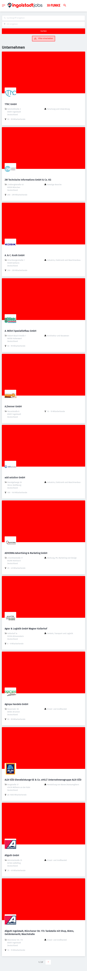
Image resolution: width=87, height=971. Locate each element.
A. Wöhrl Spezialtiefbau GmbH (20, 331)
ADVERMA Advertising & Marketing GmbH (26, 553)
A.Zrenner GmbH (13, 406)
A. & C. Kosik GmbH (15, 255)
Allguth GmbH (12, 855)
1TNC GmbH (11, 104)
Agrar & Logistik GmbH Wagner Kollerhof (26, 628)
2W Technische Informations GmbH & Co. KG (28, 179)
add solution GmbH (15, 477)
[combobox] (43, 18)
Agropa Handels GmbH (16, 704)
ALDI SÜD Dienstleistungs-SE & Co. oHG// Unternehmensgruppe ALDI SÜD (43, 779)
